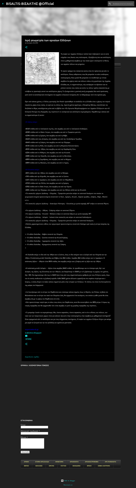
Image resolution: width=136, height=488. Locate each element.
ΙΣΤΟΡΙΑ (28, 339)
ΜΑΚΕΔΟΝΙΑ (77, 466)
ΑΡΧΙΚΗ (26, 462)
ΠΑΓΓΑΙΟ (63, 466)
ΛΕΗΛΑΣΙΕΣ (38, 466)
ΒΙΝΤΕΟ (26, 466)
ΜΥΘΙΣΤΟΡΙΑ (59, 462)
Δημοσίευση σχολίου (32, 357)
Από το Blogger (68, 481)
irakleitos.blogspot (33, 333)
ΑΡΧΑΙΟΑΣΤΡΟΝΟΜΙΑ (91, 462)
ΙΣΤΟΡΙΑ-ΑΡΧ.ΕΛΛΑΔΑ (42, 462)
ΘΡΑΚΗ (89, 466)
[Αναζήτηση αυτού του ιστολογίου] (123, 3)
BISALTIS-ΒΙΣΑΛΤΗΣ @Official (30, 4)
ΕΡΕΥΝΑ (51, 466)
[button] (26, 47)
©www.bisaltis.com (68, 485)
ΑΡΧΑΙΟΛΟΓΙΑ (74, 462)
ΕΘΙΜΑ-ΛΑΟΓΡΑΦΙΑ (104, 466)
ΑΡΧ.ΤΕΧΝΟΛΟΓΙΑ (110, 462)
